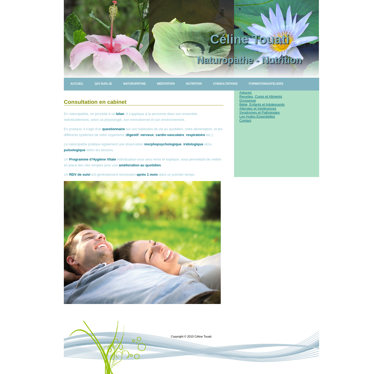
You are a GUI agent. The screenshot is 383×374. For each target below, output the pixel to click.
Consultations (225, 83)
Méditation (166, 83)
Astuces (245, 92)
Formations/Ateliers (266, 83)
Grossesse (247, 100)
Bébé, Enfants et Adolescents (262, 104)
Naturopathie (134, 83)
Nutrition (194, 83)
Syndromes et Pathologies (259, 112)
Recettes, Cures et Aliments (260, 96)
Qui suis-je (103, 83)
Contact (245, 120)
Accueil (77, 83)
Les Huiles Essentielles (257, 116)
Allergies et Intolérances (257, 108)
